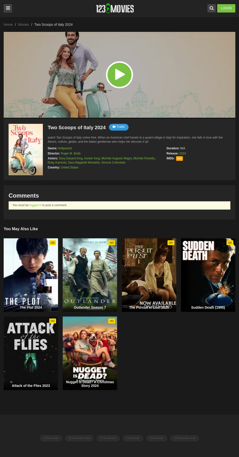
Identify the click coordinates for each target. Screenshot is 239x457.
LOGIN (226, 8)
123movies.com (184, 438)
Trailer (119, 126)
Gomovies (157, 438)
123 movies (108, 438)
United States (69, 167)
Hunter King (92, 158)
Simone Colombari (113, 162)
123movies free (79, 438)
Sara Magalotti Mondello (84, 162)
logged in (36, 205)
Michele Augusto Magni (116, 158)
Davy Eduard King (71, 158)
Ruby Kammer (57, 162)
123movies (51, 438)
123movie (133, 438)
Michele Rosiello (144, 158)
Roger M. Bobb (71, 153)
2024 (182, 153)
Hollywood (65, 148)
